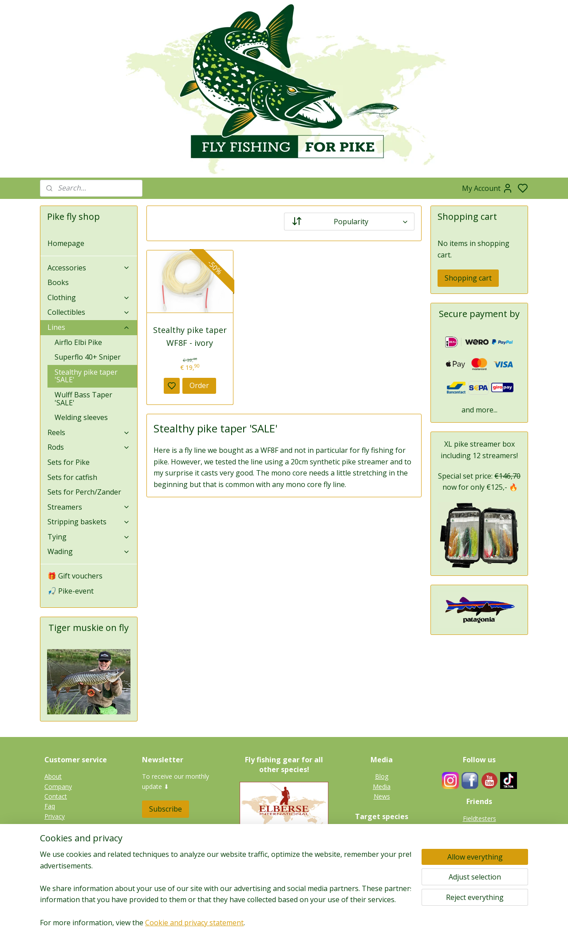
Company (58, 786)
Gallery (381, 883)
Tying (88, 537)
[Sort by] (349, 221)
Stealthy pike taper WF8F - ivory (190, 336)
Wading (88, 551)
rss (330, 922)
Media (381, 786)
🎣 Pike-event (70, 591)
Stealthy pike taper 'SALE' (86, 376)
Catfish (382, 873)
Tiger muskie (381, 843)
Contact (55, 796)
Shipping (56, 836)
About (53, 776)
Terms (53, 846)
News (382, 796)
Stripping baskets (88, 522)
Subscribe (165, 809)
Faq (49, 806)
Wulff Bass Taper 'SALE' (83, 399)
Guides (479, 828)
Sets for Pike (68, 462)
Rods (88, 447)
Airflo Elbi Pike (78, 342)
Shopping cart (468, 278)
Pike (382, 833)
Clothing (88, 297)
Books (58, 282)
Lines (88, 327)
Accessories (88, 268)
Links (484, 838)
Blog (381, 776)
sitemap (311, 922)
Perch (382, 863)
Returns (55, 826)
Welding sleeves (81, 417)
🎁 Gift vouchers (75, 576)
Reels (88, 432)
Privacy (54, 816)
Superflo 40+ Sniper (88, 357)
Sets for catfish (72, 477)
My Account (487, 188)
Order (199, 385)
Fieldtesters (479, 818)
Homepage (65, 243)
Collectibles (88, 312)
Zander (381, 853)
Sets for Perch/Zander (84, 492)
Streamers (88, 507)
